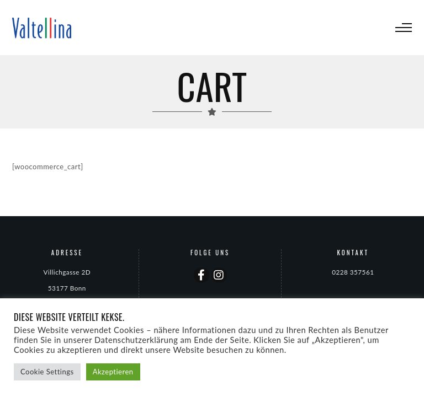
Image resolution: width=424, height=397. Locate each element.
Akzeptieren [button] (113, 371)
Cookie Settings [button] (47, 371)
